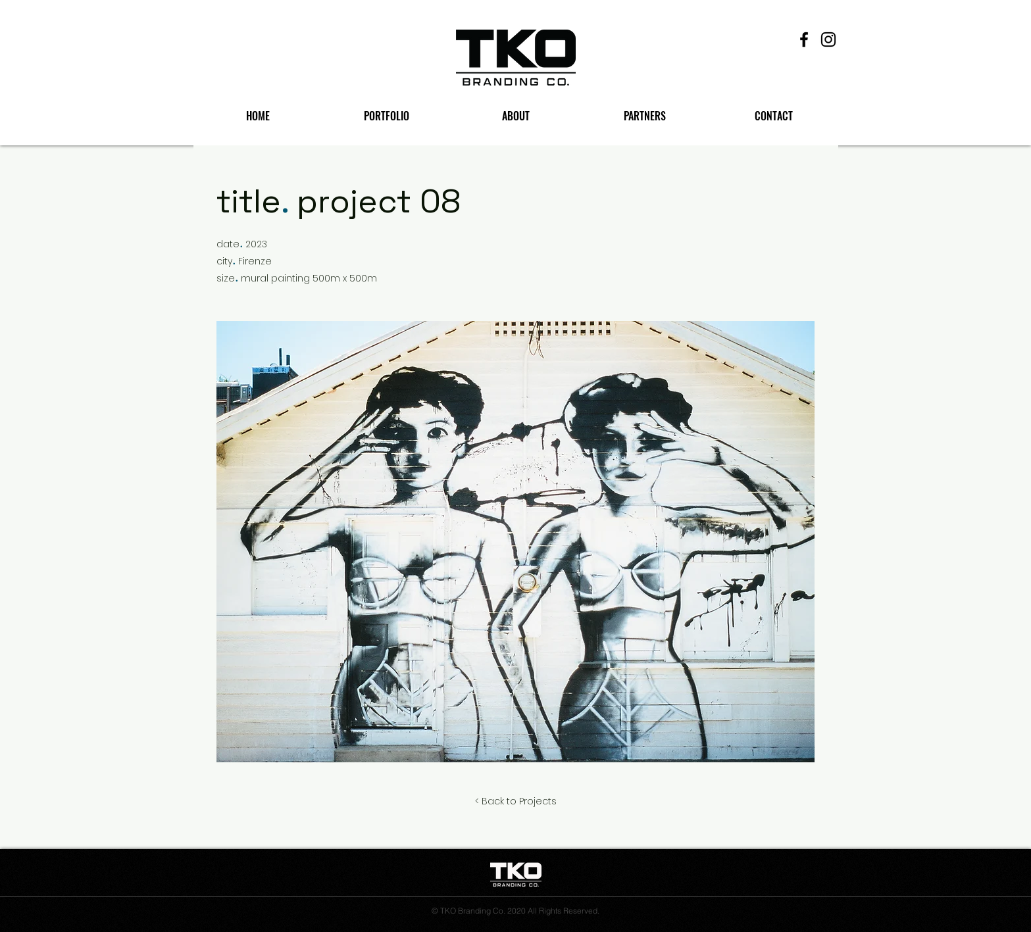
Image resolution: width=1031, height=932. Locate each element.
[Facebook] (804, 39)
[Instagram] (828, 39)
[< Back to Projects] (516, 802)
